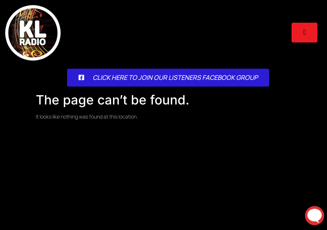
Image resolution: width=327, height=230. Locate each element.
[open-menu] (304, 32)
